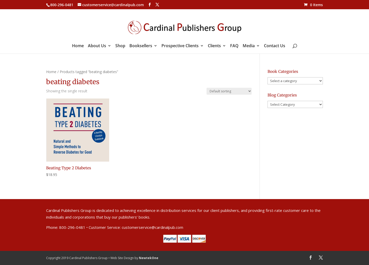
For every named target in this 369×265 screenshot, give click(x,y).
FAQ (234, 46)
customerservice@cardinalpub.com (152, 227)
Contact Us (274, 46)
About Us (97, 46)
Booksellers (140, 46)
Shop (120, 46)
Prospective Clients (180, 46)
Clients (214, 46)
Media (249, 46)
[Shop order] (229, 91)
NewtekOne (148, 258)
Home (78, 46)
